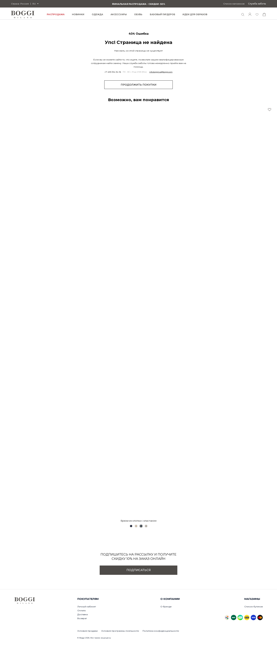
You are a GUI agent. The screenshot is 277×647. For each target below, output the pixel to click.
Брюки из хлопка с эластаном (138, 520)
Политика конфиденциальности (161, 630)
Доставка (82, 614)
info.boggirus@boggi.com (161, 72)
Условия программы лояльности (120, 630)
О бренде (166, 606)
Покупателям (88, 599)
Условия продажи (87, 630)
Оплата (81, 610)
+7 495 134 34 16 (112, 72)
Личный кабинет (86, 606)
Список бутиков (253, 606)
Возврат (82, 618)
